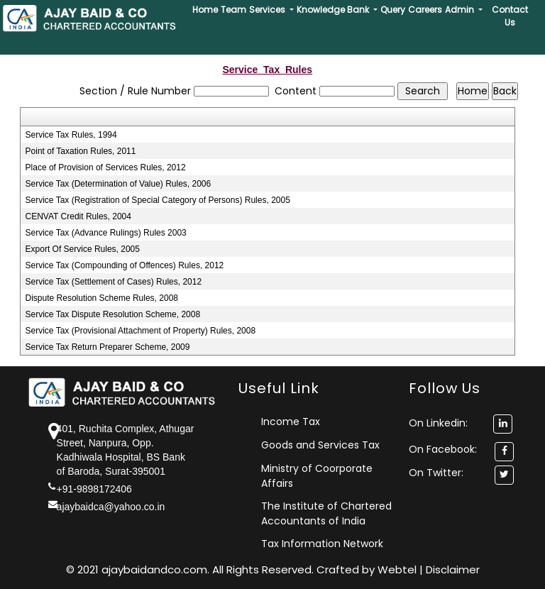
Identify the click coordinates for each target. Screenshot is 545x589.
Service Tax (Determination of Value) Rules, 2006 (118, 184)
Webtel (398, 569)
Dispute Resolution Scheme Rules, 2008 (102, 298)
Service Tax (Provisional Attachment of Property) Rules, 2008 (141, 331)
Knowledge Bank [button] (334, 10)
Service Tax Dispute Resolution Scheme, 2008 (113, 314)
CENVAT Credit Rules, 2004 (78, 216)
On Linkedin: (460, 423)
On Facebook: (443, 449)
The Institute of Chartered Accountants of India (326, 513)
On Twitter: (436, 473)
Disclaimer (453, 569)
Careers (425, 10)
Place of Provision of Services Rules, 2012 (106, 167)
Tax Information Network (322, 543)
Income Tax (290, 421)
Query (392, 10)
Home (205, 10)
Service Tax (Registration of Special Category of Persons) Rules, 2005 (158, 200)
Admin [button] (460, 10)
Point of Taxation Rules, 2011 (81, 151)
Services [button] (268, 10)
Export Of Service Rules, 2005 (83, 249)
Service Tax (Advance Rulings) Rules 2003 (106, 233)
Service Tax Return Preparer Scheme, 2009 (108, 347)
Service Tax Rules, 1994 (71, 135)
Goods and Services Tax (320, 445)
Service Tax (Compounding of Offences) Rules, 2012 (125, 265)
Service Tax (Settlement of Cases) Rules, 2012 (114, 282)
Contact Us (510, 16)
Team (233, 10)
